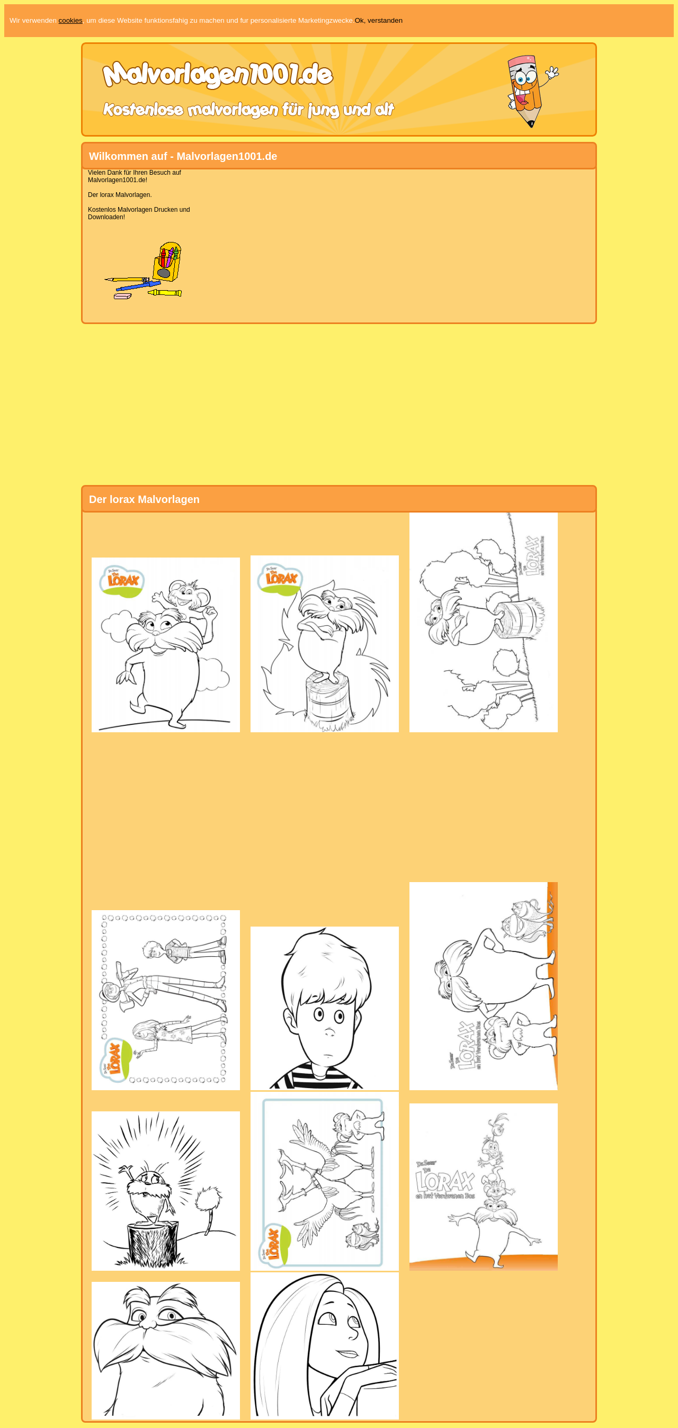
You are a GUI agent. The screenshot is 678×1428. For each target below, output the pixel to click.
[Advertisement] (335, 243)
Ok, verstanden (379, 20)
